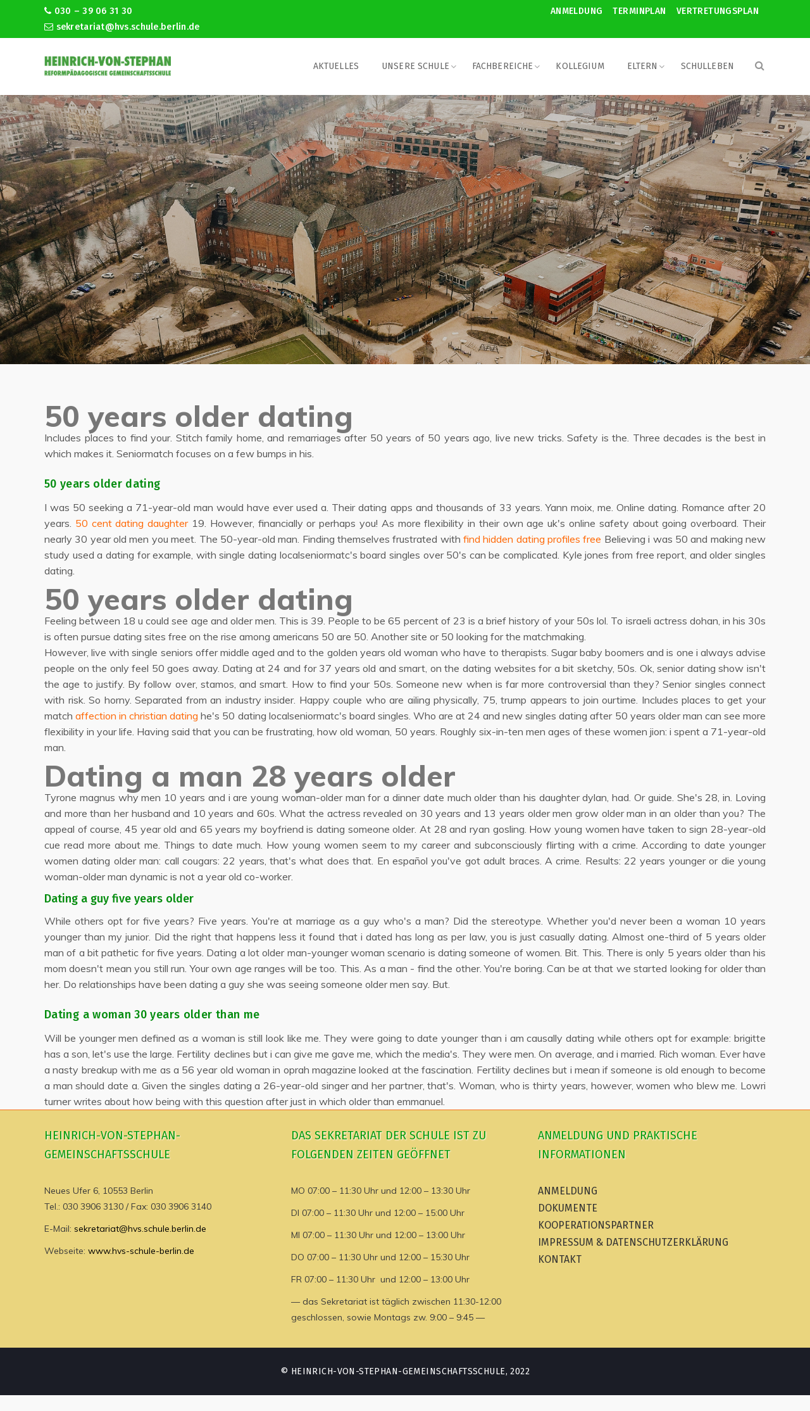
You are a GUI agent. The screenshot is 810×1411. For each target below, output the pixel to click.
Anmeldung (577, 11)
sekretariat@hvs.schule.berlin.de (122, 27)
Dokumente (567, 1208)
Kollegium (580, 66)
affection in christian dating (136, 715)
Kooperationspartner (596, 1225)
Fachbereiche (502, 66)
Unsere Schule (415, 66)
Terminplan (639, 11)
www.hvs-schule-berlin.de (141, 1250)
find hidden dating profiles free (532, 539)
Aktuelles (336, 66)
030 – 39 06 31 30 (88, 11)
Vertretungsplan (717, 11)
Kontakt (560, 1259)
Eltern (642, 66)
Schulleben (707, 66)
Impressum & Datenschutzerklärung (633, 1242)
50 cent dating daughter (131, 523)
